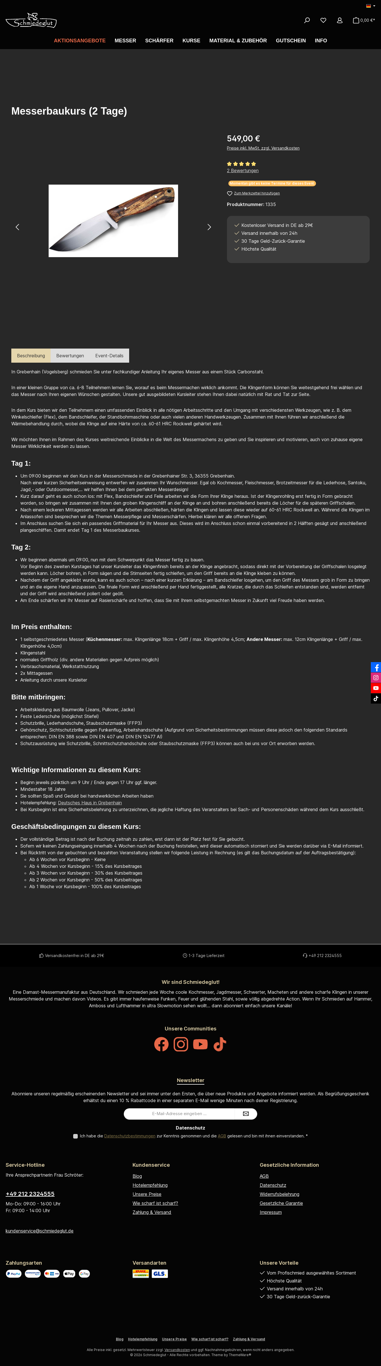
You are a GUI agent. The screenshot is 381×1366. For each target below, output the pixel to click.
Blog (137, 1176)
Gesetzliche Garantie (281, 1203)
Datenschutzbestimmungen (129, 1135)
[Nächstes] (209, 227)
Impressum (271, 1212)
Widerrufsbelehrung (279, 1194)
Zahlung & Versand (152, 1212)
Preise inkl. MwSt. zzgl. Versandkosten (263, 148)
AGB (222, 1135)
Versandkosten (177, 1350)
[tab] (31, 356)
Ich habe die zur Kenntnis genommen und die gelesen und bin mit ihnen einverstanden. (194, 1135)
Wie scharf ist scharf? (155, 1203)
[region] (113, 227)
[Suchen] (307, 20)
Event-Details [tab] (109, 355)
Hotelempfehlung (150, 1185)
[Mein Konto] (340, 20)
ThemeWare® (240, 1355)
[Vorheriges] (17, 227)
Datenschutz (273, 1185)
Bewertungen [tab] (70, 355)
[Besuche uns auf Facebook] (161, 1044)
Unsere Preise (147, 1194)
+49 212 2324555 (30, 1193)
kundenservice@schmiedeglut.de (39, 1231)
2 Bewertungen (243, 170)
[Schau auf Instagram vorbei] (181, 1044)
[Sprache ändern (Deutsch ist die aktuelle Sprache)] (370, 6)
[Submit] (246, 1114)
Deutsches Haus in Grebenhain (90, 802)
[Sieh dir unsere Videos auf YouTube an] (200, 1044)
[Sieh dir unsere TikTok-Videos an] (220, 1044)
